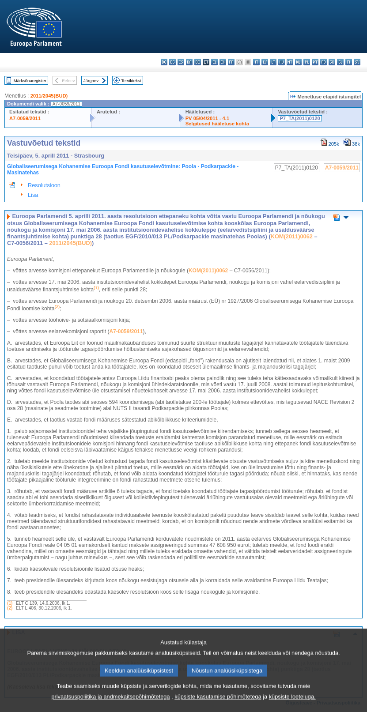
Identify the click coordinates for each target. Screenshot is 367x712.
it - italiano (256, 62)
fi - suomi (348, 62)
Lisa (33, 195)
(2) (9, 608)
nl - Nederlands (298, 62)
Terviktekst (131, 80)
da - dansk (189, 62)
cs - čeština (181, 62)
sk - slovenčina (332, 62)
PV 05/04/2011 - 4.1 (207, 118)
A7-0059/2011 (25, 118)
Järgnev (90, 80)
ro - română (323, 62)
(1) (9, 603)
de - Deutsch (197, 62)
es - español (172, 62)
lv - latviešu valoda (264, 62)
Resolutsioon (44, 185)
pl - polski (306, 62)
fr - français (231, 62)
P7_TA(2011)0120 (300, 118)
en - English (222, 62)
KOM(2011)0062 (292, 236)
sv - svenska (357, 62)
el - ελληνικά (214, 62)
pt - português (315, 62)
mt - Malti (290, 62)
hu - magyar (281, 62)
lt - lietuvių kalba (273, 62)
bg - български (164, 62)
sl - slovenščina (340, 62)
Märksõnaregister (30, 80)
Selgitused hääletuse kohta (217, 123)
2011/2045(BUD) (49, 95)
